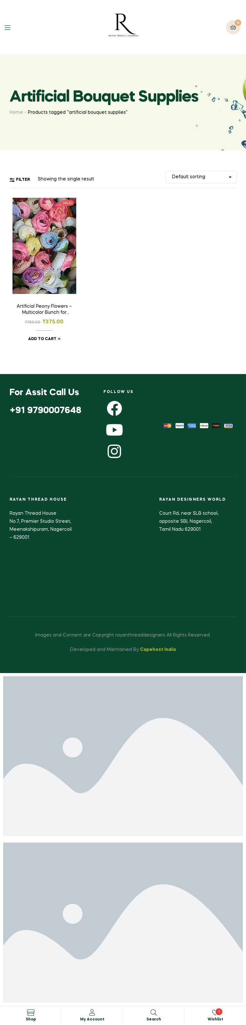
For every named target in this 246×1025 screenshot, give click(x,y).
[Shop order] (200, 177)
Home (16, 112)
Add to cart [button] (42, 339)
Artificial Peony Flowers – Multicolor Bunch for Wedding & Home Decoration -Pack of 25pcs (44, 310)
